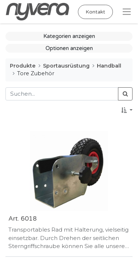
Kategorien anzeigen (69, 36)
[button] (127, 110)
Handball (109, 65)
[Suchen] (125, 94)
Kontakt (95, 12)
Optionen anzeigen (69, 48)
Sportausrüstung (66, 65)
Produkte (23, 65)
